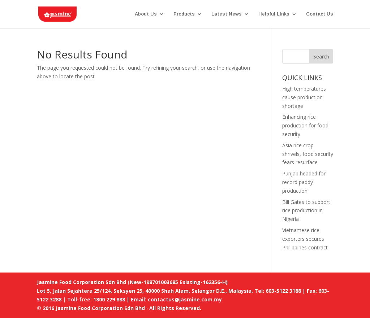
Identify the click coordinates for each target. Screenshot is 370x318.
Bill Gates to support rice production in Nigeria (306, 211)
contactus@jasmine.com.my (185, 299)
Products (184, 14)
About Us (146, 14)
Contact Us (319, 14)
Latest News (226, 14)
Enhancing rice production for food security (305, 125)
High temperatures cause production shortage (304, 97)
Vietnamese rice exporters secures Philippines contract (305, 239)
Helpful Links (273, 14)
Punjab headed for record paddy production (304, 182)
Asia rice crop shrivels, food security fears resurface (307, 154)
